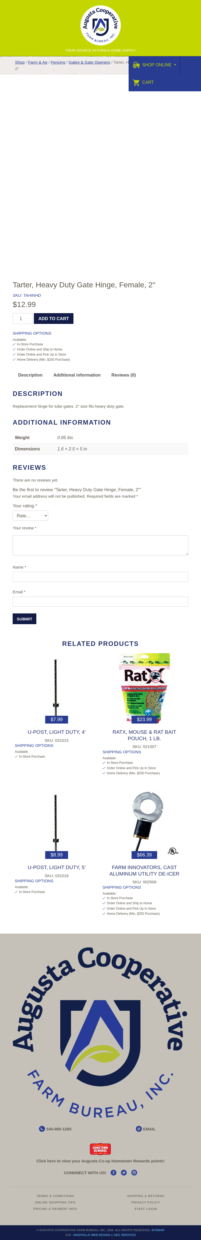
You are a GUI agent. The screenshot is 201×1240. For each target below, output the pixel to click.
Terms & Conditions (55, 1196)
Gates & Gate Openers (89, 62)
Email (19, 592)
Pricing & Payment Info (55, 1208)
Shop (19, 62)
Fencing (58, 62)
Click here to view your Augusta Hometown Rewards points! (100, 1161)
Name (19, 567)
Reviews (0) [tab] (123, 375)
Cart (143, 82)
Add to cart (53, 318)
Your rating (25, 505)
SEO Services (125, 1235)
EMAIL (149, 1129)
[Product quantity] (23, 318)
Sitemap (158, 1230)
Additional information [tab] (77, 375)
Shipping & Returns (145, 1196)
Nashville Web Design (91, 1235)
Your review (24, 528)
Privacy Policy (146, 1202)
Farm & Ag (37, 62)
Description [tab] (30, 375)
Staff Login (146, 1208)
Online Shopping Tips (55, 1202)
